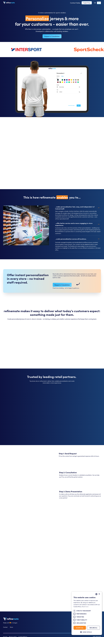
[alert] (87, 613)
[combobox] (99, 3)
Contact (5, 627)
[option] (95, 3)
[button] (87, 632)
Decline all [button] (93, 628)
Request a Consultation (52, 36)
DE (95, 3)
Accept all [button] (79, 628)
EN (99, 3)
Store (11, 627)
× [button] (99, 594)
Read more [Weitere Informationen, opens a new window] (85, 606)
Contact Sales (75, 3)
